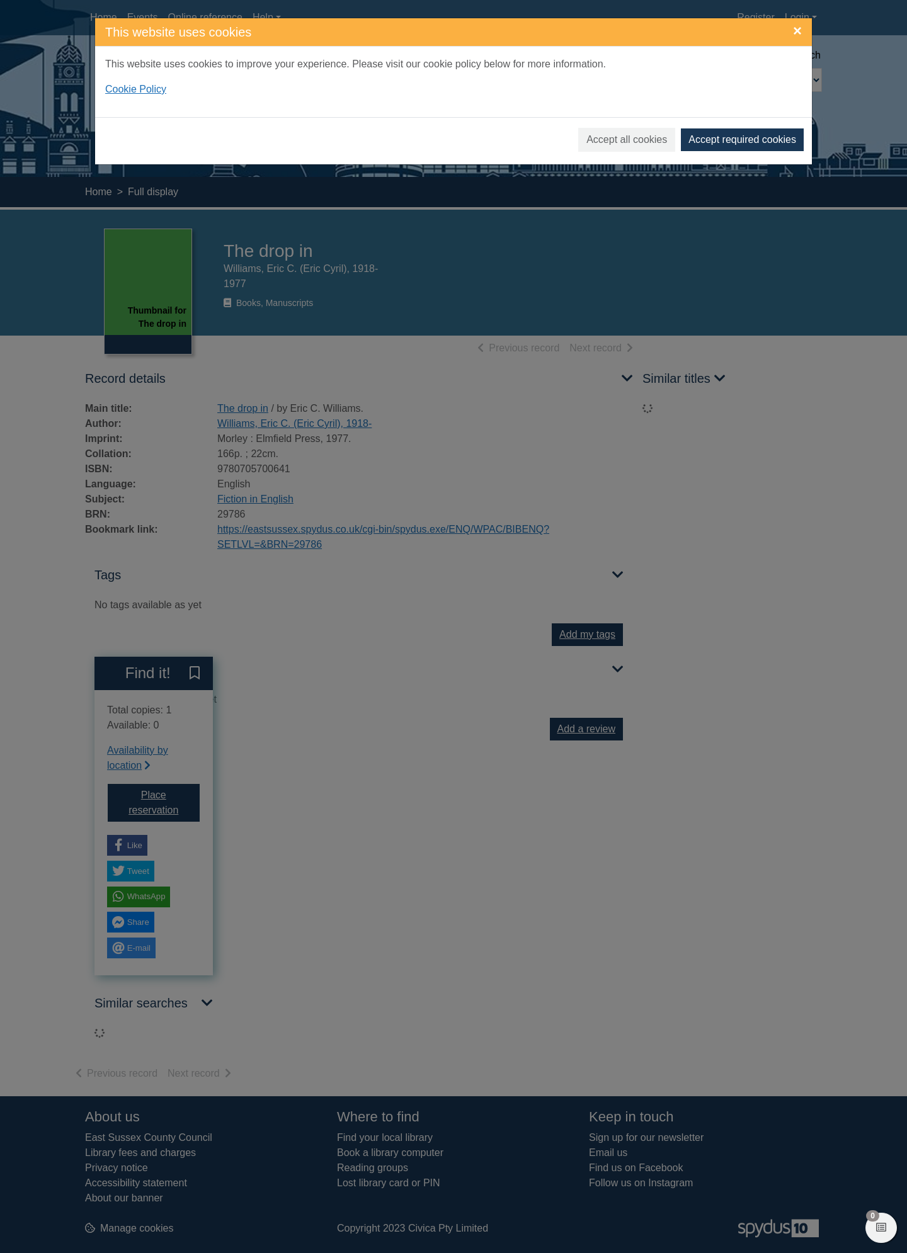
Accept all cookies (626, 139)
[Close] (797, 30)
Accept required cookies (742, 139)
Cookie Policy (135, 89)
